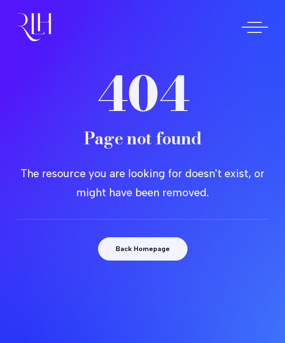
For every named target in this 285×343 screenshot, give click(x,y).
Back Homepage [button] (143, 249)
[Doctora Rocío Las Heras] (34, 27)
